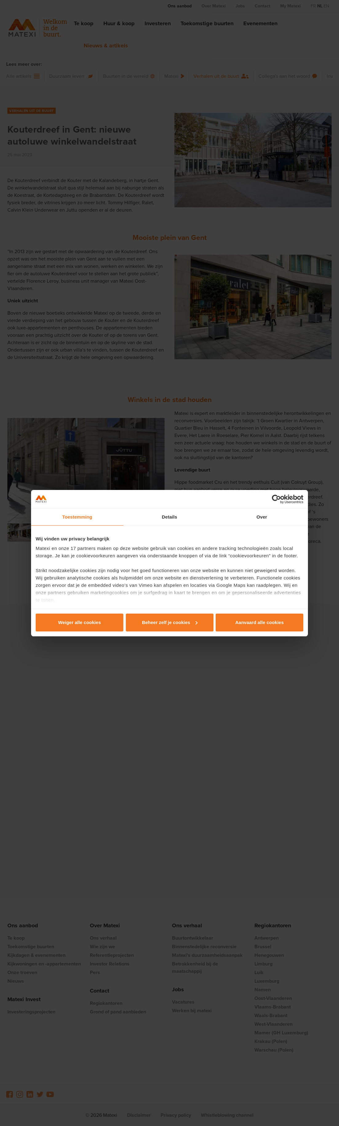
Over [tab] (262, 516)
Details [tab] (169, 516)
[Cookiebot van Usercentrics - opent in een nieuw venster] (276, 499)
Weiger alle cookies (79, 622)
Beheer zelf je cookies (169, 622)
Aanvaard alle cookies (259, 622)
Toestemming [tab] (77, 516)
